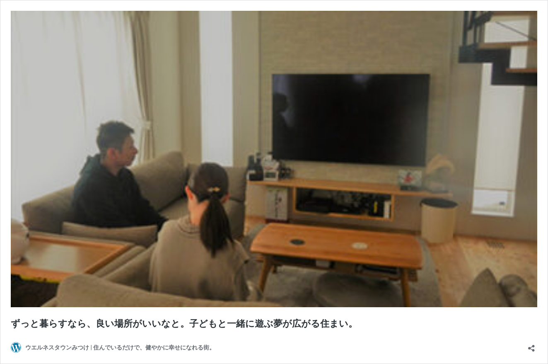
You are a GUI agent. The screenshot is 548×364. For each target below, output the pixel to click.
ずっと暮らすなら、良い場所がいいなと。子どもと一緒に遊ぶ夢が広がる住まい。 (184, 323)
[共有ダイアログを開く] (531, 345)
